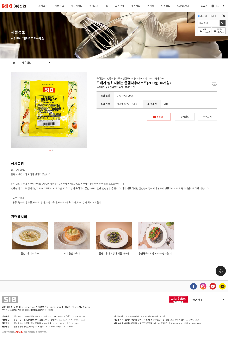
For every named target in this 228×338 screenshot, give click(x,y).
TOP (220, 272)
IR (106, 5)
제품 (214, 16)
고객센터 (119, 5)
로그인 (204, 6)
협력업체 (94, 5)
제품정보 (59, 5)
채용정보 (135, 5)
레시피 (203, 16)
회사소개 (43, 5)
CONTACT (183, 5)
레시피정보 (76, 5)
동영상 (150, 5)
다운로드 (165, 5)
